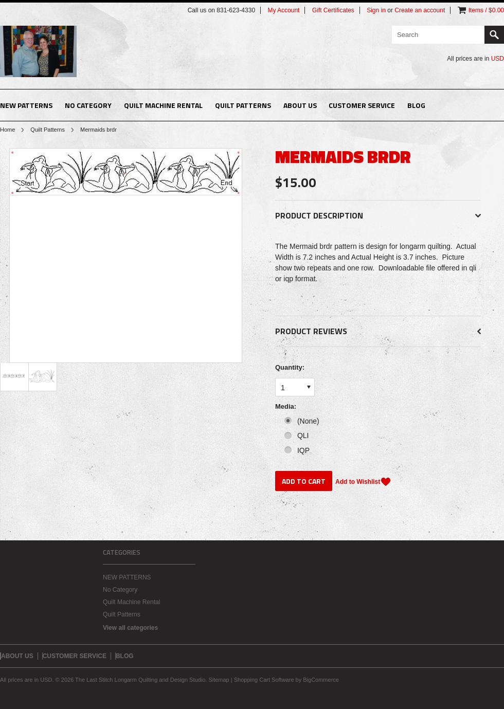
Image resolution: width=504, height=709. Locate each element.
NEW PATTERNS (26, 105)
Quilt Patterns (243, 105)
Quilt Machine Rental (163, 105)
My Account (283, 10)
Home (7, 129)
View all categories (130, 627)
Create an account (419, 10)
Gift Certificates (333, 10)
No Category (88, 105)
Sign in (376, 10)
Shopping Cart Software (264, 680)
